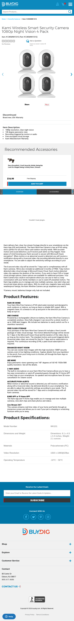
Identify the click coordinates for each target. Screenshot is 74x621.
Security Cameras (14, 19)
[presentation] (3, 74)
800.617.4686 (8, 580)
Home (4, 19)
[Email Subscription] (37, 493)
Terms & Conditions (42, 615)
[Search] (37, 12)
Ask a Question (35, 41)
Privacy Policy (29, 615)
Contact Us (10, 586)
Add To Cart (37, 184)
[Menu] (70, 4)
